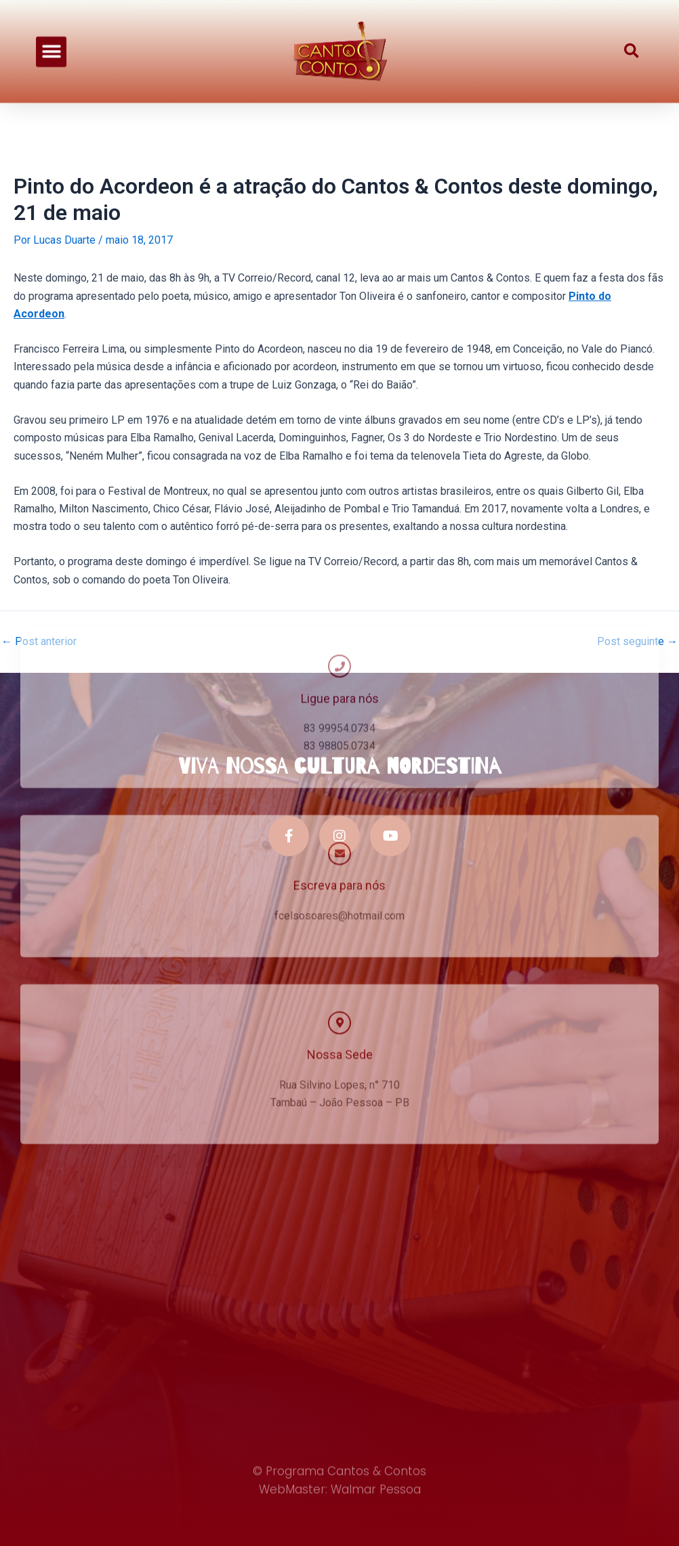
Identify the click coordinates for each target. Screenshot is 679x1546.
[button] (51, 40)
